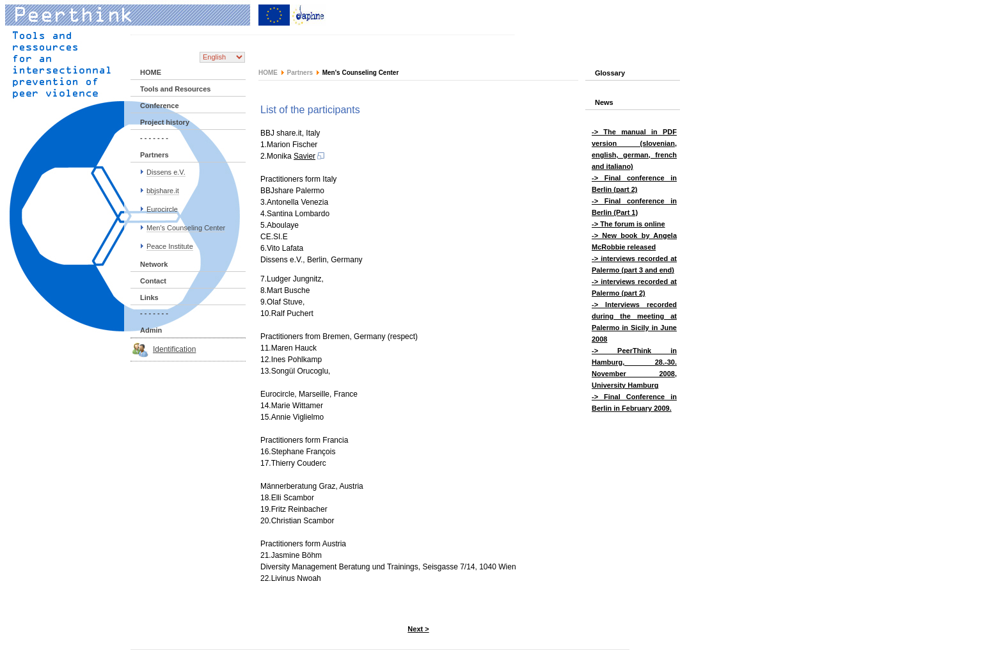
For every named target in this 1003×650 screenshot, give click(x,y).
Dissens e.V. (166, 172)
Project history (164, 122)
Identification (174, 349)
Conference (159, 105)
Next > (418, 629)
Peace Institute (169, 246)
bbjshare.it (162, 190)
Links (149, 297)
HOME (150, 72)
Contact (153, 281)
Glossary (610, 73)
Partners (154, 155)
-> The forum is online (628, 224)
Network (154, 264)
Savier (310, 156)
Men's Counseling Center (185, 228)
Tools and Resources (175, 89)
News (604, 102)
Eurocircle (162, 209)
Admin (151, 330)
